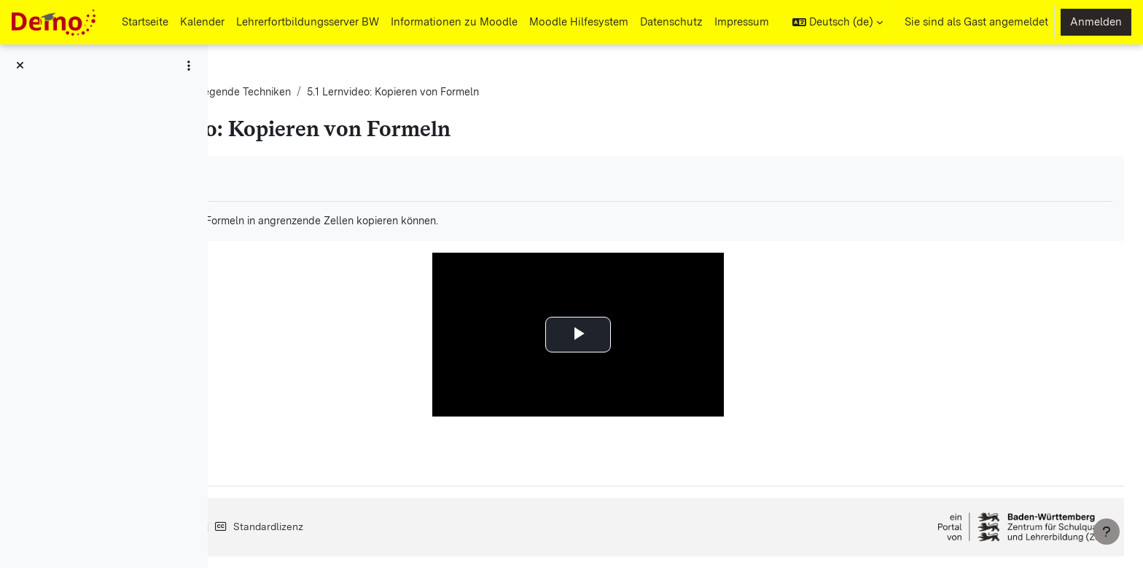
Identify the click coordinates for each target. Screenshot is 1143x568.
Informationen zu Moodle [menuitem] (454, 21)
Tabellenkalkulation (294, 92)
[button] (837, 22)
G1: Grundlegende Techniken (430, 92)
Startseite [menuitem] (145, 21)
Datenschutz (372, 526)
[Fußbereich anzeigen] (1106, 531)
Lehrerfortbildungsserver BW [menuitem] (307, 21)
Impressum (283, 526)
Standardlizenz (472, 526)
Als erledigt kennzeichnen (312, 179)
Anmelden (1096, 21)
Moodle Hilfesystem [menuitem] (578, 21)
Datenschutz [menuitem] (671, 21)
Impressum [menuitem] (741, 21)
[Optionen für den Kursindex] (189, 65)
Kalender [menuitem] (202, 21)
